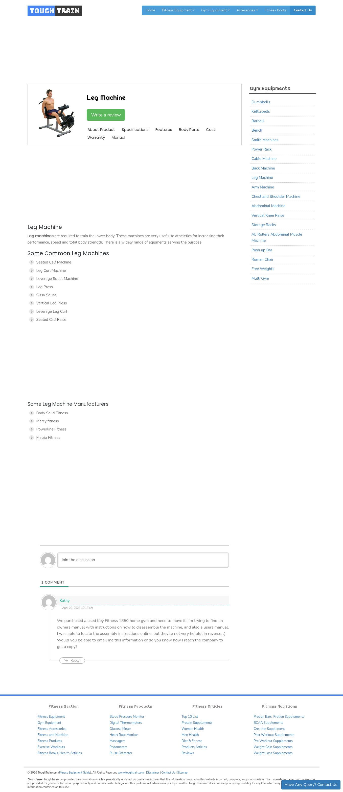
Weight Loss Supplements (273, 753)
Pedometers (118, 747)
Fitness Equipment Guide (74, 773)
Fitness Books (276, 10)
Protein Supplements (197, 723)
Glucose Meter (120, 729)
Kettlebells (260, 111)
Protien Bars (263, 716)
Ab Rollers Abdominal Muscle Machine (276, 237)
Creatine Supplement (269, 729)
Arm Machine (262, 187)
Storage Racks (263, 224)
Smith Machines (265, 139)
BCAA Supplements (268, 723)
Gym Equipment (49, 723)
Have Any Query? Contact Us (311, 784)
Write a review (106, 115)
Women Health (193, 729)
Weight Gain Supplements (273, 747)
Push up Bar (261, 250)
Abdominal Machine (268, 205)
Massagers (118, 741)
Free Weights (262, 268)
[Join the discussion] (143, 560)
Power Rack (261, 149)
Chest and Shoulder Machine (275, 196)
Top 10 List (190, 716)
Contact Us (303, 10)
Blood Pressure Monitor (127, 716)
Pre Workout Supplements (273, 741)
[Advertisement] (135, 183)
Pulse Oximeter (121, 753)
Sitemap (182, 773)
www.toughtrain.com (131, 773)
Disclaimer (152, 773)
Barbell (257, 121)
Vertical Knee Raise (267, 215)
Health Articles (71, 753)
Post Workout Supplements (274, 735)
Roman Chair (262, 259)
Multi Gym (260, 278)
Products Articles (194, 747)
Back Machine (263, 168)
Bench (256, 130)
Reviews (188, 753)
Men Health (190, 735)
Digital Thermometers (126, 723)
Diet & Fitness (192, 741)
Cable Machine (264, 158)
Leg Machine (262, 177)
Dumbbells (260, 102)
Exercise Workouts (51, 747)
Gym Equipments (180, 43)
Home (150, 10)
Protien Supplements (288, 716)
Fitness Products (50, 741)
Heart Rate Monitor (124, 735)
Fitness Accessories (52, 729)
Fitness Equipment (51, 716)
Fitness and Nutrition (53, 735)
